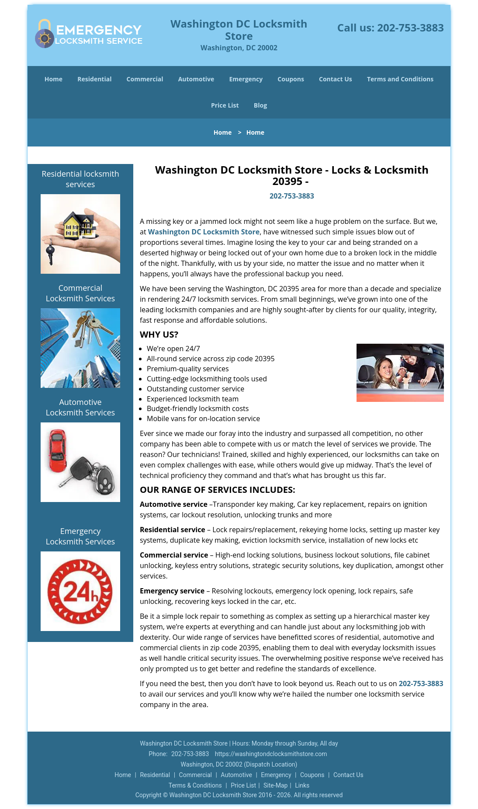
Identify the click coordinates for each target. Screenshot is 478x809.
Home (53, 79)
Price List (225, 105)
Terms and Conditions (400, 79)
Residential (94, 79)
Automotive (196, 79)
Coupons (290, 79)
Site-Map (275, 785)
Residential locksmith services (80, 178)
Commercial (145, 79)
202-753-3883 (410, 27)
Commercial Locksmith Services (80, 292)
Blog (260, 105)
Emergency (246, 79)
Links (302, 785)
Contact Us (335, 79)
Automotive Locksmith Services (80, 407)
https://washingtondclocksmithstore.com (271, 753)
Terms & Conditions (195, 785)
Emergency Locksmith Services (80, 536)
